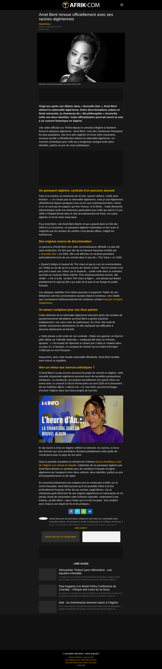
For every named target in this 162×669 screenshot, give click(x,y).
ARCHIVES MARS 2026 (73, 663)
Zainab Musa (44, 24)
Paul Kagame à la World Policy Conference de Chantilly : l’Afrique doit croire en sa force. (87, 588)
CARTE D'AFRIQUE (75, 657)
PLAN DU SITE (88, 657)
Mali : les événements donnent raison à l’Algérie (88, 602)
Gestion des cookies (90, 663)
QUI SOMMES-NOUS (72, 660)
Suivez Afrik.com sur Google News (60, 537)
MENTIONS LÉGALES (89, 660)
